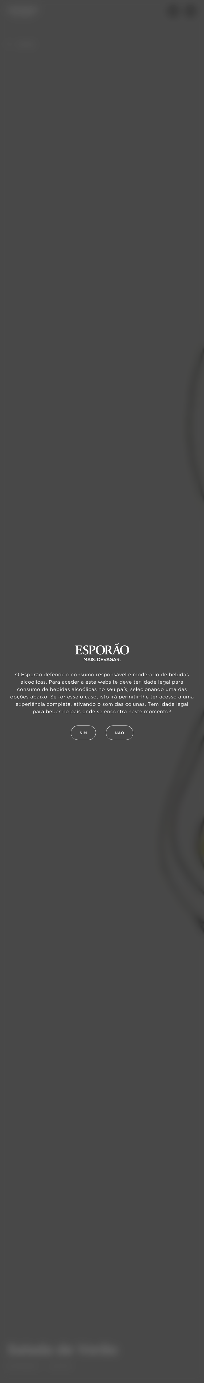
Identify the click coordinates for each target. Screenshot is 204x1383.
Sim (83, 733)
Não (119, 733)
